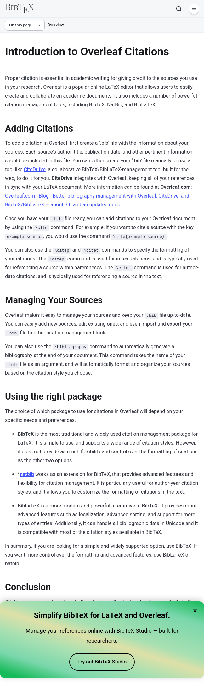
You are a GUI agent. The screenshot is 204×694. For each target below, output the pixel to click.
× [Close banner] (195, 610)
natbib (27, 474)
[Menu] (194, 9)
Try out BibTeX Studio (102, 662)
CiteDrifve (35, 169)
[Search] (179, 9)
